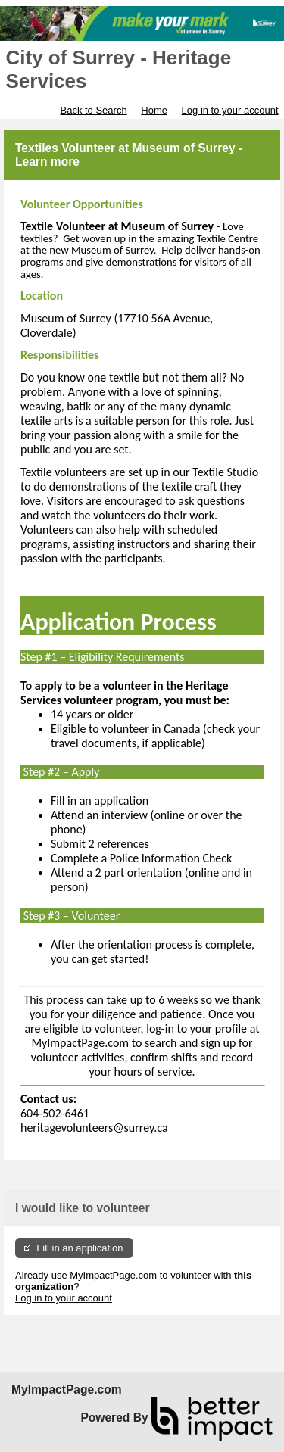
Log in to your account (230, 110)
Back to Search (93, 110)
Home (154, 110)
